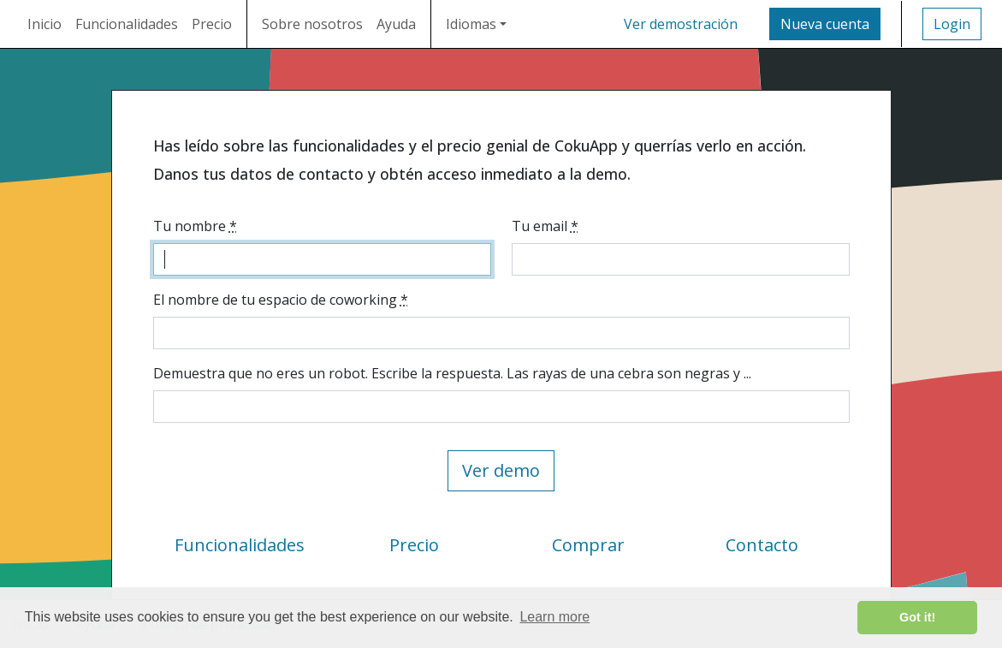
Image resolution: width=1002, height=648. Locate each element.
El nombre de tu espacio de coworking (280, 299)
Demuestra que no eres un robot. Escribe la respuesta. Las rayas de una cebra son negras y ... (452, 373)
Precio (212, 24)
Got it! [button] (917, 617)
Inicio (44, 24)
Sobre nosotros (312, 24)
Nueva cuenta (824, 24)
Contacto (762, 544)
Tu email (545, 226)
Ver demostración (681, 24)
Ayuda (396, 24)
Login (952, 24)
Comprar (588, 544)
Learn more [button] (554, 616)
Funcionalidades (126, 24)
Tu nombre (195, 226)
